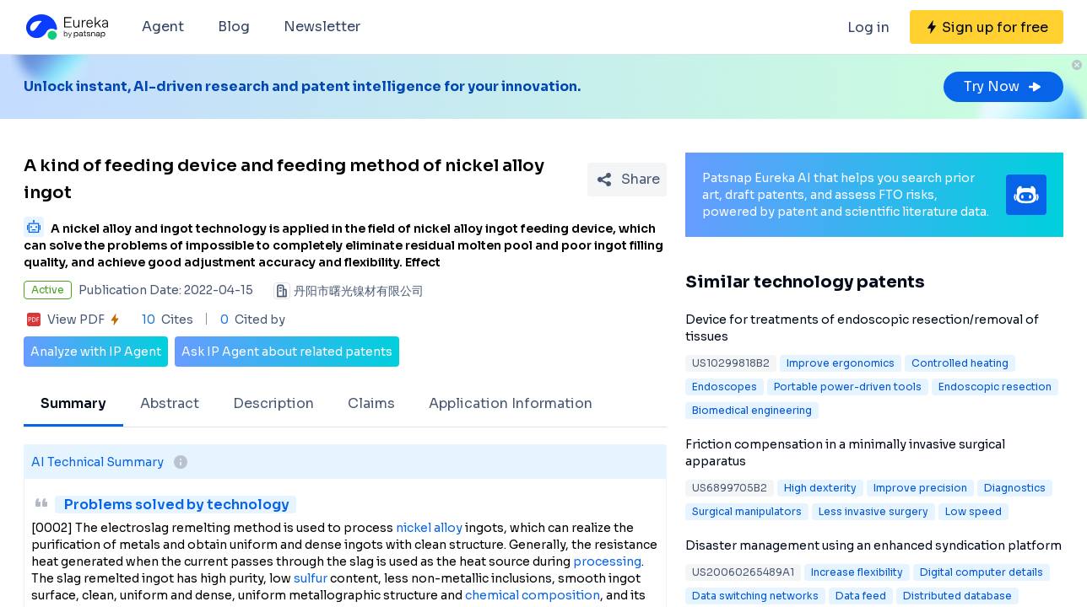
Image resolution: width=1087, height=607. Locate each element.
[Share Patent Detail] (627, 179)
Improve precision (920, 487)
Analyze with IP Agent (95, 351)
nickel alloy (429, 527)
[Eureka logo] (66, 27)
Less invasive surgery (873, 511)
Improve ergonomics (841, 363)
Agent (163, 26)
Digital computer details (981, 572)
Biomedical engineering (752, 410)
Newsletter (322, 26)
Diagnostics (1015, 487)
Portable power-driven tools (848, 386)
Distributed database (957, 595)
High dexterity (820, 487)
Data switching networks (755, 595)
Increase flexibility (857, 572)
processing (607, 561)
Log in (868, 27)
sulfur (310, 578)
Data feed (861, 595)
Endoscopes (724, 386)
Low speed (973, 511)
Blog (234, 26)
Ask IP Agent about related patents (286, 351)
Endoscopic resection (995, 386)
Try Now (1003, 86)
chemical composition (532, 595)
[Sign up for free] (986, 27)
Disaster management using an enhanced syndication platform (873, 545)
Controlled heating (960, 363)
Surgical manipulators (747, 511)
